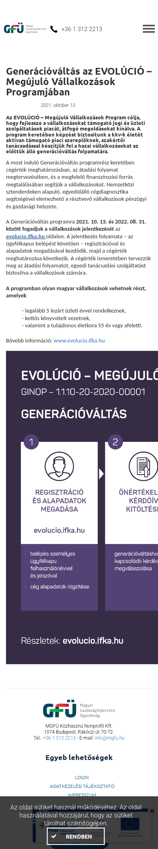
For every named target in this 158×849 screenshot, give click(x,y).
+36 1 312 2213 (59, 738)
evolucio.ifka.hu (25, 236)
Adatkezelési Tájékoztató (82, 786)
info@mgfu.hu (109, 738)
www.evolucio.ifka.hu (79, 340)
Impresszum (82, 795)
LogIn (82, 777)
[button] (76, 836)
